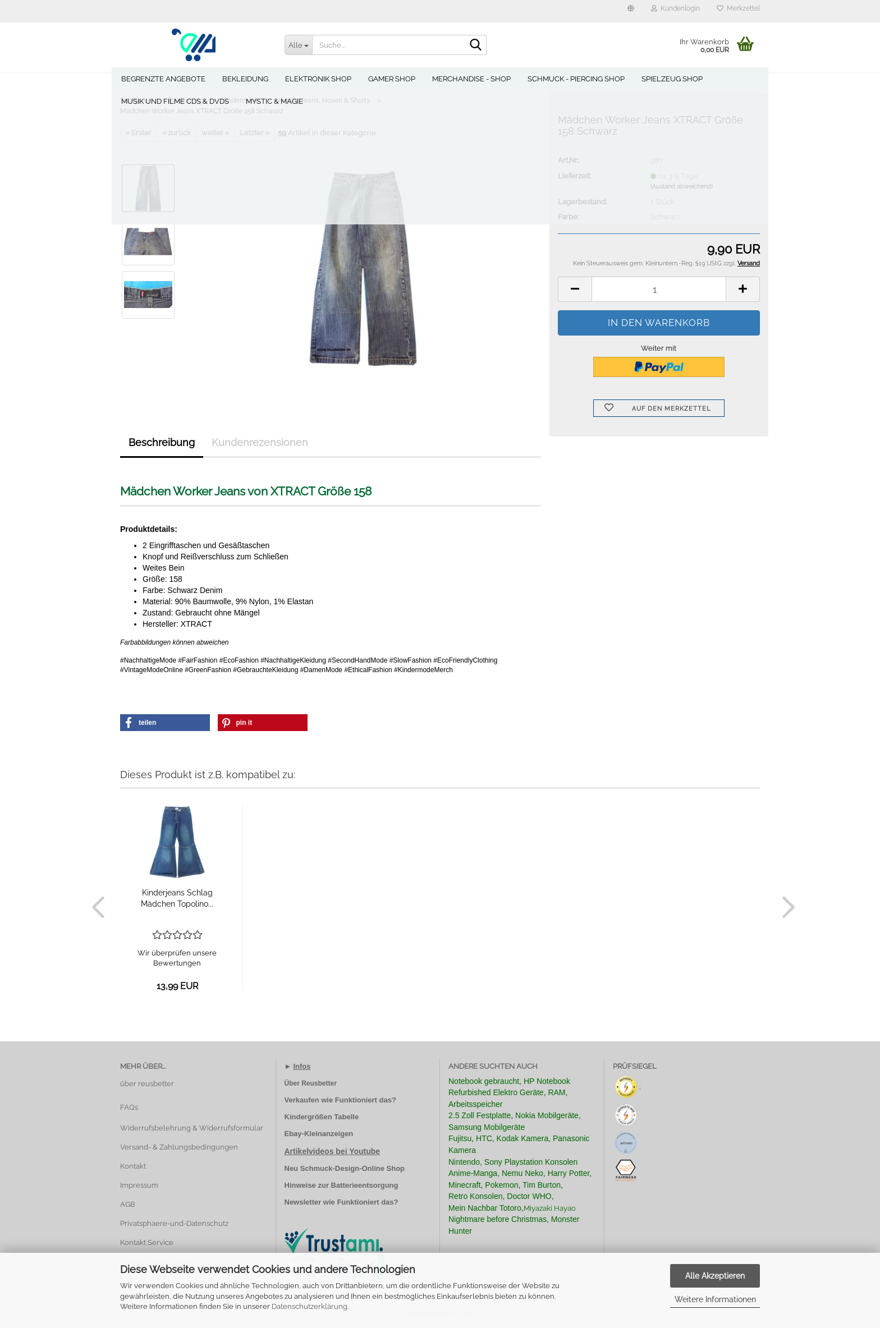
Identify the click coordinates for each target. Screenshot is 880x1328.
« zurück (176, 132)
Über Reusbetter (311, 1083)
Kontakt (133, 1166)
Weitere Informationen (715, 1299)
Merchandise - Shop (476, 79)
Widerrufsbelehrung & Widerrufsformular (191, 1128)
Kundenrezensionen (260, 442)
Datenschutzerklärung (309, 1306)
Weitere (740, 79)
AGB (127, 1204)
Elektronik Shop (323, 79)
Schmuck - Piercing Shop (580, 79)
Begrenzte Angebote (168, 79)
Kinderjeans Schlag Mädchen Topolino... (177, 898)
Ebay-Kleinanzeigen (319, 1133)
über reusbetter (147, 1083)
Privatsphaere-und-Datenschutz (174, 1223)
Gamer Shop (396, 79)
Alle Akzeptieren (715, 1275)
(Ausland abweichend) (681, 186)
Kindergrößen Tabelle (322, 1117)
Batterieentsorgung (364, 1185)
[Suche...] (299, 45)
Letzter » (254, 132)
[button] (631, 11)
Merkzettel (738, 8)
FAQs (129, 1107)
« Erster (139, 132)
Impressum (139, 1185)
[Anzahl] (659, 289)
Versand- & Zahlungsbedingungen (179, 1147)
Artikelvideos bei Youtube (333, 1151)
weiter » (215, 132)
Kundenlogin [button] (675, 8)
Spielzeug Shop (676, 79)
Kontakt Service (146, 1242)
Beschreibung (162, 442)
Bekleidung (250, 79)
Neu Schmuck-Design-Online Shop (345, 1168)
